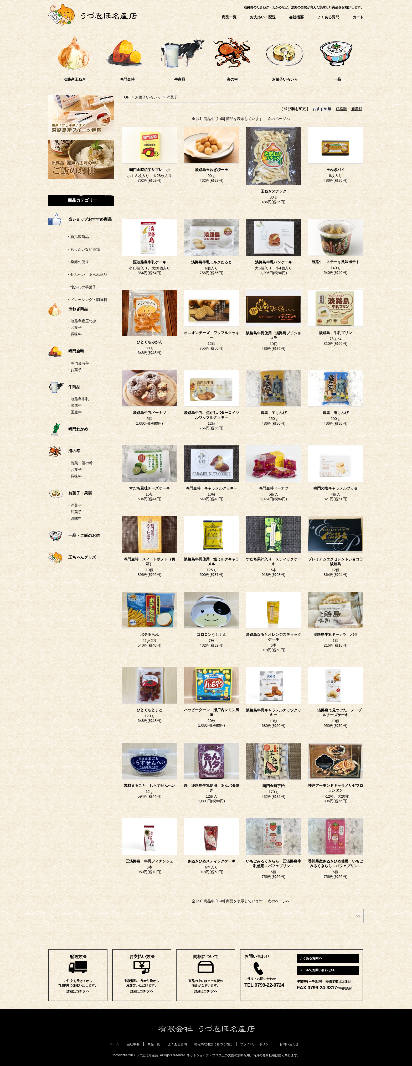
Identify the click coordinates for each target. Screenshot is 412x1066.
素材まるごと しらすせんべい (149, 786)
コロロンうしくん (211, 635)
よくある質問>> (311, 958)
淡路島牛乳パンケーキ (275, 262)
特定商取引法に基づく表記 (213, 1044)
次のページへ (279, 119)
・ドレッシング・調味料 (77, 300)
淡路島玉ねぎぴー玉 (211, 170)
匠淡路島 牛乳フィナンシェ (149, 861)
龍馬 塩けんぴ (337, 413)
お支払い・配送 (263, 17)
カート (358, 17)
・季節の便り (68, 262)
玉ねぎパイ (335, 170)
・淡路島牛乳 (78, 399)
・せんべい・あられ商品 (77, 274)
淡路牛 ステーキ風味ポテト (335, 262)
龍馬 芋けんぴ (273, 413)
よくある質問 (328, 17)
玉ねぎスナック (273, 191)
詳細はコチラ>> (77, 991)
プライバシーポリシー (256, 1044)
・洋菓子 (74, 505)
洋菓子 (172, 97)
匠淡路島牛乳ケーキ (149, 262)
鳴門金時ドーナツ (273, 488)
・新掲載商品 (68, 237)
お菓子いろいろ (148, 97)
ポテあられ (149, 635)
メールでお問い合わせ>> (317, 970)
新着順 (356, 109)
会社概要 (296, 17)
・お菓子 (74, 327)
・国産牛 (74, 412)
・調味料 (74, 334)
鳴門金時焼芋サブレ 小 (149, 170)
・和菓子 (74, 512)
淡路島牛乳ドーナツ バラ (335, 635)
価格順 (341, 109)
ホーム (114, 1044)
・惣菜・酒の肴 (80, 463)
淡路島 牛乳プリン (335, 333)
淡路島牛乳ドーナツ (149, 413)
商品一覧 (229, 17)
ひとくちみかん (149, 342)
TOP (125, 97)
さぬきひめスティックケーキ (211, 861)
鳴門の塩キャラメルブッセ (335, 488)
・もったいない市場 (74, 249)
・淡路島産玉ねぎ (81, 321)
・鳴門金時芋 (78, 363)
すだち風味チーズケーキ (149, 488)
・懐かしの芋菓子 (72, 287)
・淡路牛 (74, 405)
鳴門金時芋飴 (273, 786)
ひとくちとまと (149, 710)
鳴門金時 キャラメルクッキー (211, 488)
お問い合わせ (289, 1044)
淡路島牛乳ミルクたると (211, 262)
